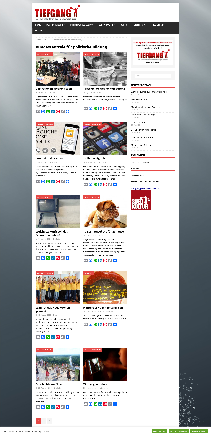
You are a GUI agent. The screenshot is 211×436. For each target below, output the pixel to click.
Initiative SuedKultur (81, 24)
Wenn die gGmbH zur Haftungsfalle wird (149, 92)
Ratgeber (158, 24)
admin (54, 92)
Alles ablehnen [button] (159, 431)
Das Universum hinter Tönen (143, 130)
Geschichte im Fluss (49, 384)
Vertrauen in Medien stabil (54, 88)
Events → (40, 30)
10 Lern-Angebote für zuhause (103, 231)
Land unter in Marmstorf (142, 137)
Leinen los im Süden (140, 122)
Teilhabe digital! (94, 158)
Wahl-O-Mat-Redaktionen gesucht (53, 309)
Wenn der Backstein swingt (143, 114)
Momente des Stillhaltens (142, 145)
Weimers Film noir (139, 99)
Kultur (124, 24)
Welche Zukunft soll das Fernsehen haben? (52, 233)
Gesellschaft (141, 24)
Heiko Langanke (106, 311)
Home (38, 24)
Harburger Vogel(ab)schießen (103, 307)
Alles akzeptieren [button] (199, 431)
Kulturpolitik (106, 24)
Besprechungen (54, 24)
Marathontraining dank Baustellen (146, 107)
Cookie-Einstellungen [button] (178, 431)
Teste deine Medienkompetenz (104, 88)
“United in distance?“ (50, 158)
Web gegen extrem (95, 384)
